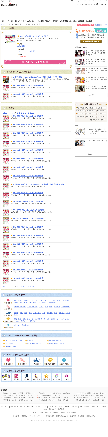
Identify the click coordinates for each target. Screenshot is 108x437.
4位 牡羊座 (80, 116)
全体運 (16, 313)
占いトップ (5, 21)
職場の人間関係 (37, 319)
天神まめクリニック (55, 406)
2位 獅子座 (80, 111)
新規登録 (98, 25)
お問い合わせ (71, 412)
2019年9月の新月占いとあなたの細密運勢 (28, 116)
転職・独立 (26, 319)
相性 (15, 300)
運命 (25, 313)
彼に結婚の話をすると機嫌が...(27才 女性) (91, 36)
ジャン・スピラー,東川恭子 (26, 51)
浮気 (21, 302)
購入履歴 (89, 21)
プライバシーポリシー (36, 416)
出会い (41, 307)
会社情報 (16, 416)
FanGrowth (30, 406)
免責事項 (73, 416)
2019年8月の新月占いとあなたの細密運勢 (28, 124)
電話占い (48, 21)
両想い (26, 300)
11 (28, 113)
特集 (76, 125)
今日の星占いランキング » (98, 120)
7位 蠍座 (88, 113)
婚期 (46, 307)
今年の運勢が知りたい (34, 343)
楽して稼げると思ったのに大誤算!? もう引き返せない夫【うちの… (60, 397)
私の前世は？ (9, 343)
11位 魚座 (100, 113)
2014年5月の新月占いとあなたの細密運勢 (28, 86)
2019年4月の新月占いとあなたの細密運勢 (28, 159)
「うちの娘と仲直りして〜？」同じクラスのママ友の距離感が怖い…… (62, 395)
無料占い (56, 21)
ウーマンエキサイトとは (40, 412)
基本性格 (50, 313)
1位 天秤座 (80, 108)
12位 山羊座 (100, 116)
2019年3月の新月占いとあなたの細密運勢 (28, 167)
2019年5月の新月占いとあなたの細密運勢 (28, 150)
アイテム (75, 406)
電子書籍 (61, 409)
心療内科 (67, 406)
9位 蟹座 (99, 108)
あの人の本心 (34, 300)
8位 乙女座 (89, 116)
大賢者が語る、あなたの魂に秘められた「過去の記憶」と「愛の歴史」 (38, 77)
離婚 (50, 307)
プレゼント (95, 1)
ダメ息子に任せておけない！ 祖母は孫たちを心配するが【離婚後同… (61, 400)
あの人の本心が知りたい (13, 340)
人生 (21, 313)
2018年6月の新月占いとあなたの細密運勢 (28, 252)
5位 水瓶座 (89, 108)
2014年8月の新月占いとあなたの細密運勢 (28, 94)
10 (25, 113)
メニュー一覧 (103, 1)
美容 (93, 406)
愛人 (34, 302)
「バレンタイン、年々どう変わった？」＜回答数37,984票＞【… (24, 395)
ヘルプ (104, 25)
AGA (45, 409)
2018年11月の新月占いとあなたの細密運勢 (28, 210)
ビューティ (88, 1)
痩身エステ (52, 409)
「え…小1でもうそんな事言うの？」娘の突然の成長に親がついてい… (61, 393)
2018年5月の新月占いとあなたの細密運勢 (28, 261)
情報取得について (62, 416)
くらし (77, 1)
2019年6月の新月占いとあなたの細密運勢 (28, 141)
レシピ (82, 1)
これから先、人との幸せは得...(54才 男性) (91, 37)
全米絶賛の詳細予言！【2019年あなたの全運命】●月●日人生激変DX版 (38, 184)
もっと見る (91, 95)
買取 (80, 406)
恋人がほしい (31, 340)
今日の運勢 (40, 21)
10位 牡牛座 (100, 111)
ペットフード (101, 406)
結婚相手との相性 (20, 307)
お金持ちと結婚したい (12, 346)
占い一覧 (14, 21)
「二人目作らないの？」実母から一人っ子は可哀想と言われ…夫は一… (26, 400)
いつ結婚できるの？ (56, 340)
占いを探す (22, 21)
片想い (20, 300)
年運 (30, 313)
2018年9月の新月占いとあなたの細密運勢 (28, 227)
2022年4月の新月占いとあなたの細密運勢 (34, 36)
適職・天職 (17, 319)
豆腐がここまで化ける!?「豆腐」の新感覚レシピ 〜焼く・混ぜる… (25, 393)
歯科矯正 (87, 406)
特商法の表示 (90, 416)
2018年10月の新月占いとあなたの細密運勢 (28, 218)
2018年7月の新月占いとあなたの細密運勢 (28, 244)
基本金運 (46, 319)
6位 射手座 (89, 111)
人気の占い (31, 21)
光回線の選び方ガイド (18, 406)
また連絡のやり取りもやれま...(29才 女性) (91, 34)
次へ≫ (32, 113)
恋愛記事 (81, 21)
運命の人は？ (57, 300)
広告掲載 (81, 416)
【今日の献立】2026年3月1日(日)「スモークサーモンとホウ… (23, 397)
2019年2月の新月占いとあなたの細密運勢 (28, 176)
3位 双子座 (80, 113)
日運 (43, 313)
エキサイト (102, 4)
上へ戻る (91, 154)
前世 (55, 313)
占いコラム (73, 21)
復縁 (25, 302)
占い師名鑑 (64, 21)
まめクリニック (41, 406)
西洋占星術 (21, 46)
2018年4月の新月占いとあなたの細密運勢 (28, 270)
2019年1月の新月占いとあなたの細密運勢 (28, 193)
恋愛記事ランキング (82, 47)
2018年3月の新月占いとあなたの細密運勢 (28, 278)
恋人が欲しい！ (46, 300)
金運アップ (54, 319)
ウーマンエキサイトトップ (86, 4)
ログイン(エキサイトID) (85, 25)
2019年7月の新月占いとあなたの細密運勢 (28, 133)
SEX (39, 302)
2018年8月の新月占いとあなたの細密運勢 (28, 235)
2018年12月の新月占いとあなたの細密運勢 (28, 201)
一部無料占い (53, 302)
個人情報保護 (49, 416)
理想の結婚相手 (32, 307)
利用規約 (24, 416)
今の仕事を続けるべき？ (57, 343)
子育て (72, 1)
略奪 (30, 302)
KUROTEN (5, 406)
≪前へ (5, 113)
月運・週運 (37, 313)
